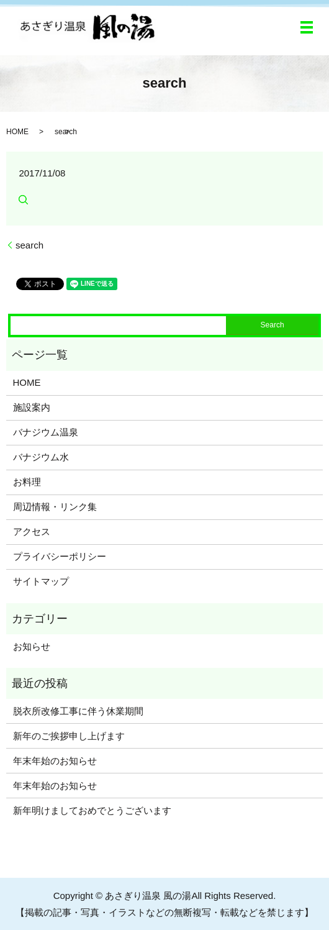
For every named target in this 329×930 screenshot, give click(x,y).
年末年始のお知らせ (55, 760)
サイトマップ (41, 581)
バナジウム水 (41, 457)
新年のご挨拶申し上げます (69, 736)
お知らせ (31, 646)
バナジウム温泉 (45, 432)
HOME (17, 131)
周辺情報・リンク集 (55, 506)
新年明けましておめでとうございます (92, 810)
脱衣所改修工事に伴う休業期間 (78, 711)
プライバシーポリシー (59, 556)
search (29, 245)
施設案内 (31, 407)
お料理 (27, 481)
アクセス (31, 531)
